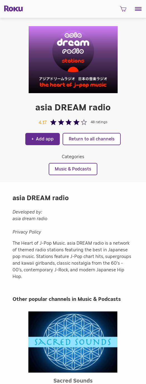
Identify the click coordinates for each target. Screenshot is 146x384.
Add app (42, 139)
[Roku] (12, 8)
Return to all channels (92, 139)
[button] (138, 9)
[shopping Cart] (123, 10)
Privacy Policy (27, 232)
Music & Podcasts (73, 169)
